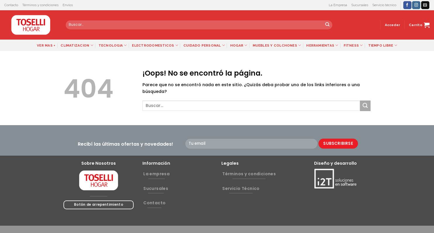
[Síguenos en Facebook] (407, 5)
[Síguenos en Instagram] (416, 5)
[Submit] (327, 25)
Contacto (11, 5)
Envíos (68, 5)
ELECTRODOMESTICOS (155, 45)
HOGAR (238, 45)
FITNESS (353, 45)
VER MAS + (46, 45)
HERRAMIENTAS (322, 45)
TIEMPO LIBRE (382, 45)
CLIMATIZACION (77, 45)
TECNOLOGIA (113, 45)
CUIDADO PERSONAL (204, 45)
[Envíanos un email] (425, 5)
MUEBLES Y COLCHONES (277, 45)
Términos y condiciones (40, 5)
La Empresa (338, 5)
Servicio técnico (384, 5)
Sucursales (359, 5)
